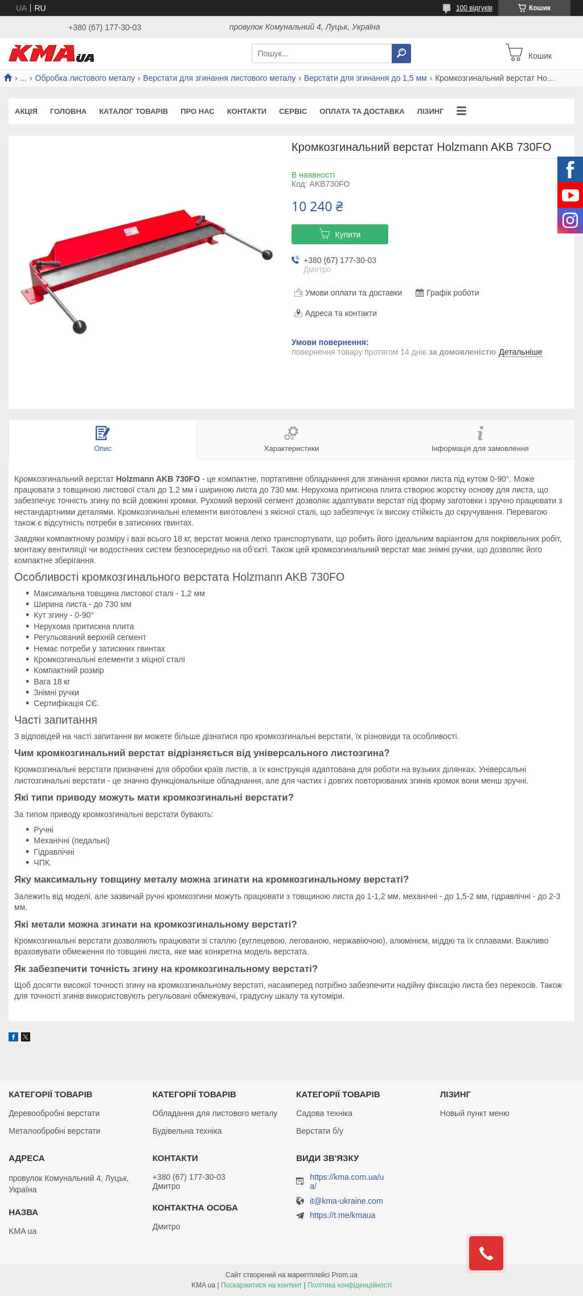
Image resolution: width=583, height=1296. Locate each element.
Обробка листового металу (85, 78)
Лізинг (430, 111)
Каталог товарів (133, 111)
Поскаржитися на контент (261, 1285)
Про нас (197, 111)
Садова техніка (324, 1113)
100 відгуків (474, 8)
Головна (68, 111)
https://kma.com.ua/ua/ (347, 1181)
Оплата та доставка (361, 111)
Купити (348, 234)
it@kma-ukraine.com (346, 1201)
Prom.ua (345, 1275)
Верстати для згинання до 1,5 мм (365, 78)
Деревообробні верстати (54, 1113)
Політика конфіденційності (349, 1285)
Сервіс (293, 111)
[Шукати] (401, 53)
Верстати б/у (319, 1130)
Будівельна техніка (187, 1130)
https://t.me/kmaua (342, 1215)
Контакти (247, 111)
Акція (26, 111)
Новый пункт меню (475, 1113)
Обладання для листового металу (215, 1113)
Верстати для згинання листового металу (219, 78)
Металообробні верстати (54, 1130)
